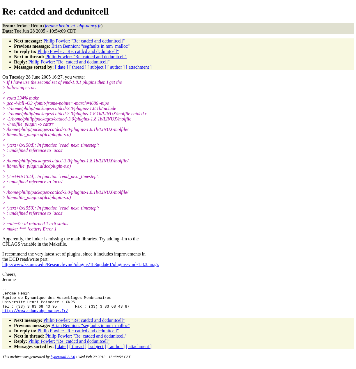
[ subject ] (97, 67)
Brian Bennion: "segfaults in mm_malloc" (91, 46)
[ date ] (61, 67)
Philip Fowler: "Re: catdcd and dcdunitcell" (84, 40)
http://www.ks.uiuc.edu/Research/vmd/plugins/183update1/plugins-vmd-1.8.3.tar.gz (80, 264)
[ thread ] (77, 67)
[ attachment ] (139, 67)
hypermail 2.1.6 (63, 362)
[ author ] (116, 67)
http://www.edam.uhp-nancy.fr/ (35, 315)
